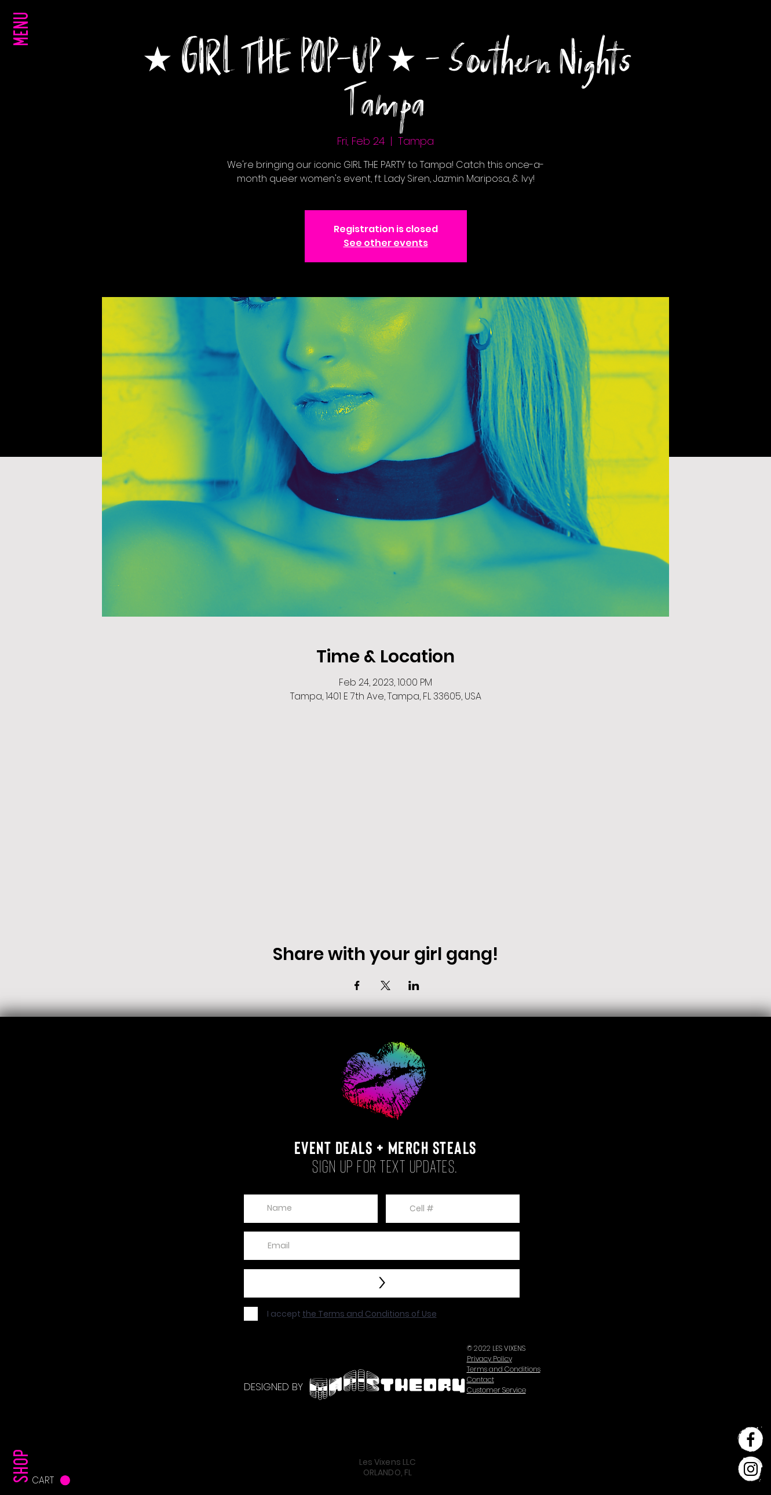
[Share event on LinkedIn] (413, 985)
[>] (382, 1283)
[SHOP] (24, 1442)
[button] (24, 52)
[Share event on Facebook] (357, 985)
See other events (386, 243)
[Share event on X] (385, 985)
